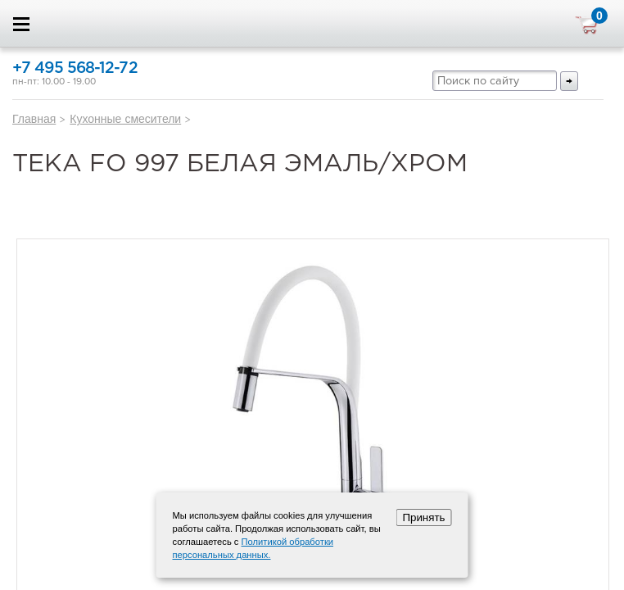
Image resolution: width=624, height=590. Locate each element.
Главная (34, 118)
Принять (423, 517)
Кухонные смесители (125, 118)
